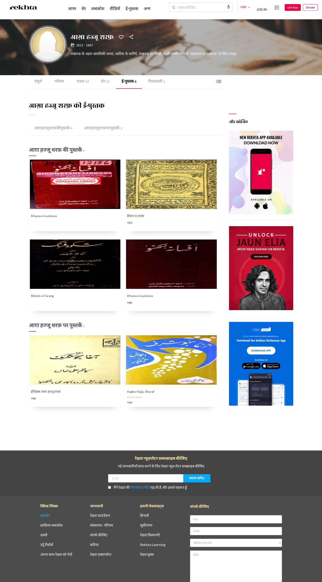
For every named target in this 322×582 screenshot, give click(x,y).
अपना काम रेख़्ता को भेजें (56, 516)
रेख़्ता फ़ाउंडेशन (100, 477)
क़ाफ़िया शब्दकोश (51, 487)
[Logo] (23, 8)
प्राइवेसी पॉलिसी (49, 576)
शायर (72, 8)
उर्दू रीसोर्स (46, 507)
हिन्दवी (144, 477)
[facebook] (45, 560)
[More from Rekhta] (277, 7)
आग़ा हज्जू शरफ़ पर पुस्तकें (99, 128)
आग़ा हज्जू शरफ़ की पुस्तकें (52, 128)
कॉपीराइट (90, 576)
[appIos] (154, 560)
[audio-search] (228, 7)
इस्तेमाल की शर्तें (71, 576)
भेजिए (258, 562)
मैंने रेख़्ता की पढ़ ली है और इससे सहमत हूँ (147, 449)
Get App (293, 7)
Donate (310, 7)
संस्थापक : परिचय (101, 487)
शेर (103, 82)
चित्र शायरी (153, 82)
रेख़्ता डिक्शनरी (150, 497)
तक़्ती (43, 497)
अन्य (147, 8)
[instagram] (77, 560)
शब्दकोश (97, 8)
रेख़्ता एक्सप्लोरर (101, 516)
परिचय (58, 82)
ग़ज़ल (82, 82)
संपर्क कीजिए (98, 497)
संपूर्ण (38, 82)
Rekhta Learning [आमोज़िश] (152, 507)
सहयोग (45, 477)
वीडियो (115, 8)
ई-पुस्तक (127, 82)
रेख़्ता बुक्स (147, 516)
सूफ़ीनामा (146, 487)
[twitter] (56, 560)
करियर (94, 507)
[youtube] (67, 560)
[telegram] (88, 560)
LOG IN (262, 7)
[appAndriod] (125, 560)
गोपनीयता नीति (140, 449)
